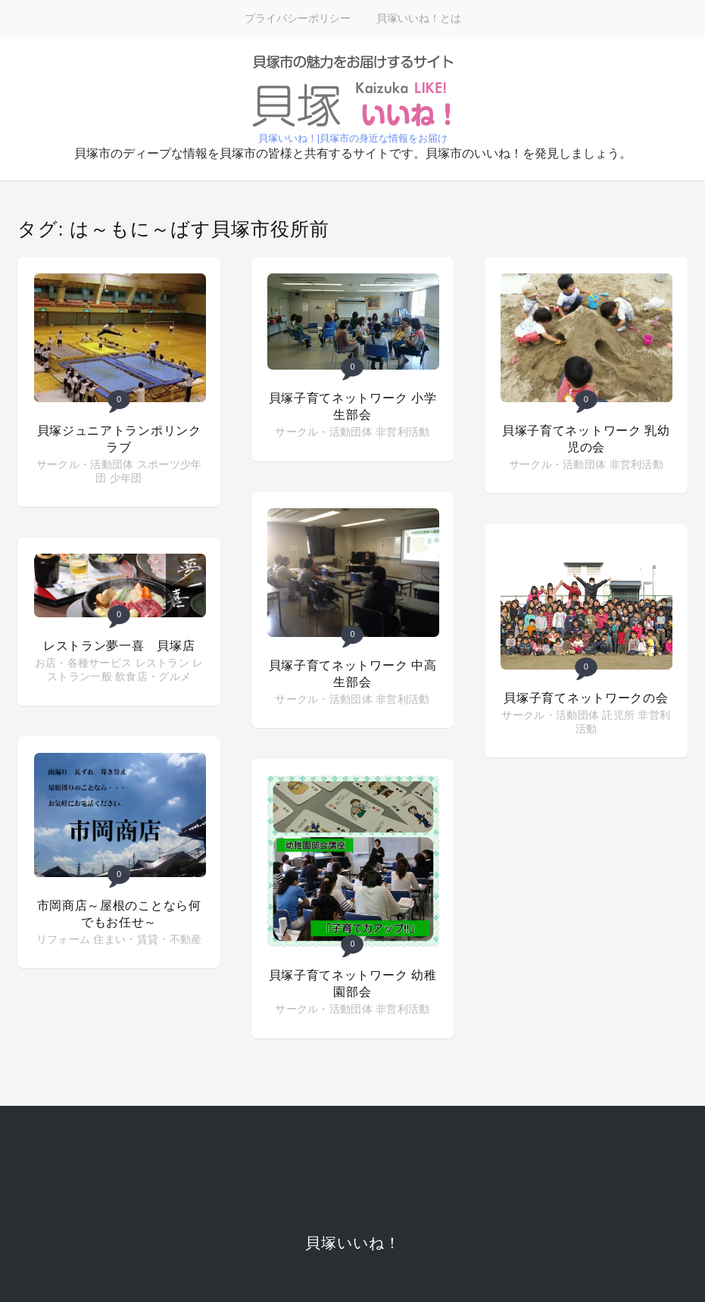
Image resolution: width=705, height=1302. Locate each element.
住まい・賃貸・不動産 (147, 939)
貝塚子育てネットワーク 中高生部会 (353, 673)
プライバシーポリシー (298, 18)
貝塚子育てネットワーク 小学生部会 (353, 406)
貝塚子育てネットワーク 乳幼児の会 (586, 439)
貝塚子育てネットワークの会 (586, 698)
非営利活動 (403, 432)
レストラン (163, 663)
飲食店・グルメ (153, 676)
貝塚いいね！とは (418, 18)
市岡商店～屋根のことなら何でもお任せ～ (119, 914)
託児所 (618, 715)
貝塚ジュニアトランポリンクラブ (119, 439)
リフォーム (63, 939)
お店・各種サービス (84, 663)
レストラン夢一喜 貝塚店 (119, 646)
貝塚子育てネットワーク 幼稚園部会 (353, 983)
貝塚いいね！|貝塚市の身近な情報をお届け (353, 138)
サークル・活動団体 (85, 464)
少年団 (126, 478)
